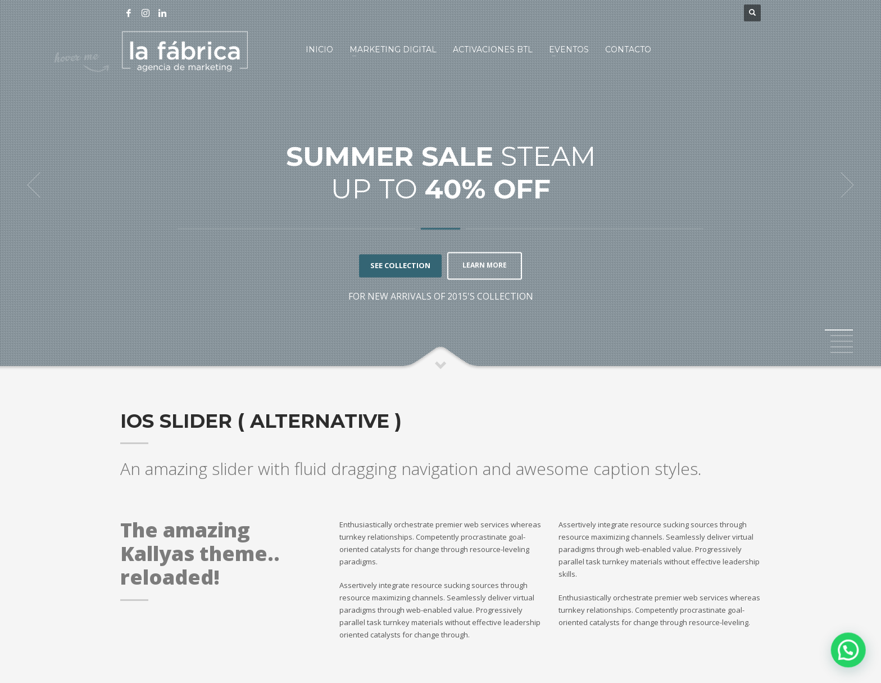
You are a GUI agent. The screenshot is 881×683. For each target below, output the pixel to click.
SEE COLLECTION (397, 266)
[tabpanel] (440, 185)
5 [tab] (842, 352)
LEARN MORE (484, 265)
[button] (848, 651)
